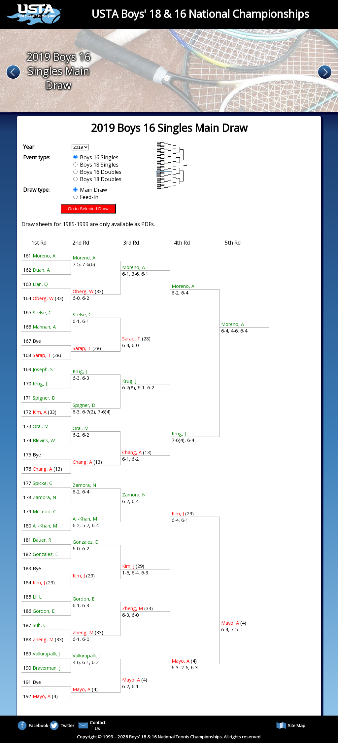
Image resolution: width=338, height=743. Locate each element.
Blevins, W (44, 440)
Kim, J (39, 582)
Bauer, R (42, 540)
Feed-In (85, 197)
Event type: (36, 157)
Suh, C (39, 625)
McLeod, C (44, 511)
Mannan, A (44, 327)
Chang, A (42, 469)
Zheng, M (43, 639)
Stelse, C (42, 312)
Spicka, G (42, 483)
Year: (29, 146)
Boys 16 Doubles (97, 172)
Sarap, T (42, 355)
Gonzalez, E (45, 554)
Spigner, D (44, 398)
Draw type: (36, 189)
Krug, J (40, 383)
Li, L (37, 597)
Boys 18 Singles (95, 164)
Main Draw (90, 189)
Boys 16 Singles (95, 157)
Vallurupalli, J (46, 653)
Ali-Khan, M (45, 526)
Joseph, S (43, 369)
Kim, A (40, 412)
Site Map (290, 725)
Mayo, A (42, 696)
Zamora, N (44, 497)
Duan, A (41, 270)
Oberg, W (43, 298)
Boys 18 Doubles (97, 179)
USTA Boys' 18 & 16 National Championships (200, 14)
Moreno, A (44, 256)
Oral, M (41, 426)
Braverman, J (46, 668)
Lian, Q (40, 284)
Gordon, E (43, 611)
